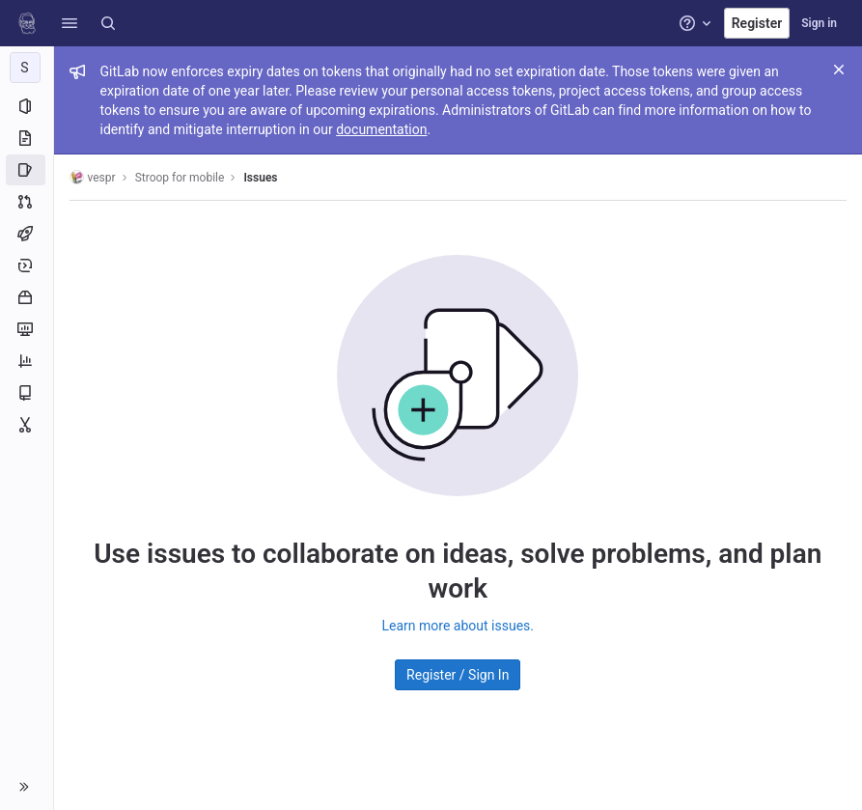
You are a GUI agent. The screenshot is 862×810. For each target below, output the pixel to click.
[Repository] (26, 138)
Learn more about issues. (458, 625)
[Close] (838, 69)
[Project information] (26, 106)
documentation (382, 129)
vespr (93, 177)
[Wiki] (26, 392)
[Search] (108, 23)
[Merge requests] (26, 201)
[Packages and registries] (26, 297)
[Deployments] (26, 265)
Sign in (819, 23)
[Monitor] (26, 329)
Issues (261, 177)
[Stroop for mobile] (27, 67)
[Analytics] (26, 361)
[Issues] (26, 169)
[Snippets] (26, 424)
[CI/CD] (26, 233)
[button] (69, 23)
